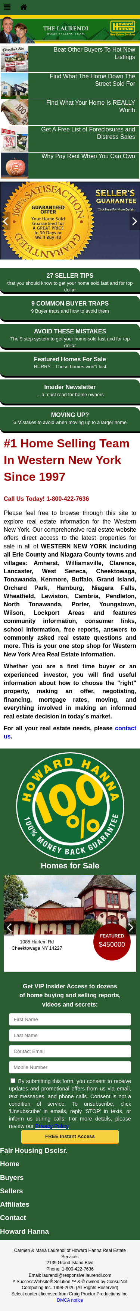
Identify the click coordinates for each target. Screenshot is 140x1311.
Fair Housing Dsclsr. (34, 1150)
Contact (13, 1218)
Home (9, 1164)
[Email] (70, 1051)
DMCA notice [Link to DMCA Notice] (70, 1300)
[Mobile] (70, 1067)
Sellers (11, 1191)
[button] (70, 1137)
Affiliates (14, 1204)
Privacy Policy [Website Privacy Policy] (52, 1126)
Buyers (12, 1177)
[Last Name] (70, 1035)
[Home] (23, 7)
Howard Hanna (24, 1231)
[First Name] (70, 1019)
